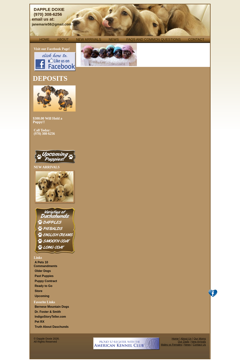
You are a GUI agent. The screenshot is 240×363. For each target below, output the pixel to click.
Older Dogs (43, 270)
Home (44, 39)
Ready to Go (43, 285)
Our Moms (200, 338)
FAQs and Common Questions (153, 39)
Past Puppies (44, 276)
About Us (186, 338)
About (63, 39)
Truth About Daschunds (52, 326)
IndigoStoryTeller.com (50, 316)
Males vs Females (171, 344)
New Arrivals (88, 39)
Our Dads (183, 341)
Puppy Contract (46, 281)
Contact (196, 39)
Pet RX (39, 321)
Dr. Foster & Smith (48, 311)
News (114, 39)
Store (38, 291)
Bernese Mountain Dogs (52, 306)
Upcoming (42, 296)
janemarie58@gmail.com (51, 24)
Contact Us (199, 344)
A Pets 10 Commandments (45, 264)
